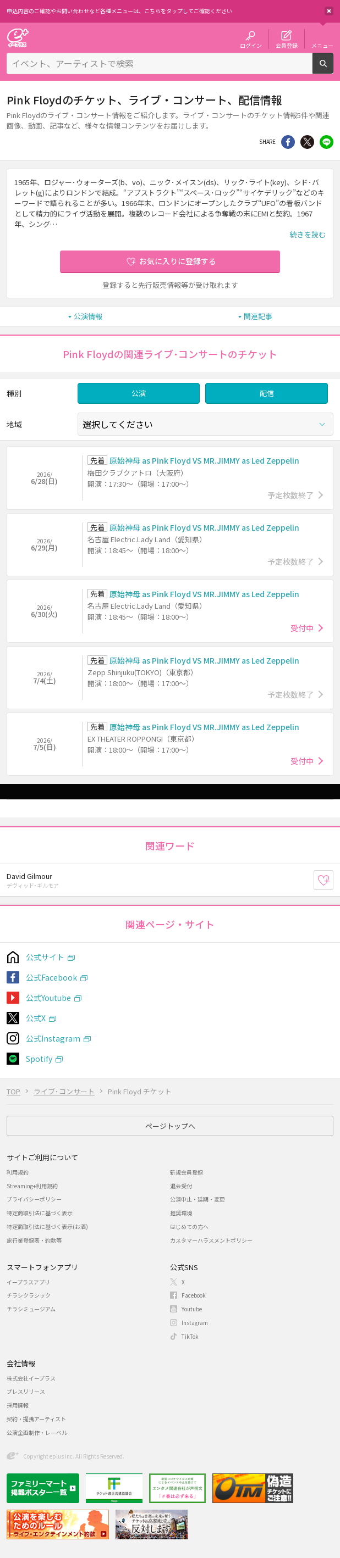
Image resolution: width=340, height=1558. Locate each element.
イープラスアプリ (28, 1282)
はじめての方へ (189, 1226)
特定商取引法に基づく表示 (40, 1213)
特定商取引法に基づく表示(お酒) (47, 1226)
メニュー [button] (322, 45)
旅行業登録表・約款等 (34, 1240)
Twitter (307, 142)
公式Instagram (53, 1038)
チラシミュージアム (31, 1309)
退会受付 (181, 1186)
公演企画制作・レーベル (37, 1432)
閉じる (329, 11)
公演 (138, 393)
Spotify (39, 1058)
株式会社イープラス (31, 1378)
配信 (267, 393)
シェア (288, 142)
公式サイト (45, 957)
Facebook (194, 1295)
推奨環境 (181, 1213)
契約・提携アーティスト (36, 1419)
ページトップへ (170, 1126)
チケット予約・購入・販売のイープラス (18, 37)
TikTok (190, 1336)
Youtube (192, 1309)
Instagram (195, 1322)
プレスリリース (26, 1391)
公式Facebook (51, 977)
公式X (36, 1017)
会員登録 (287, 45)
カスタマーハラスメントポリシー (211, 1240)
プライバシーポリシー (34, 1199)
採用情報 (18, 1405)
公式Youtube (48, 997)
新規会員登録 (186, 1172)
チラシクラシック (29, 1295)
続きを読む (308, 234)
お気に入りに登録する (177, 260)
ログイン (251, 45)
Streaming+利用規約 (32, 1186)
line (326, 142)
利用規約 (18, 1172)
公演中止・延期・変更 (197, 1199)
